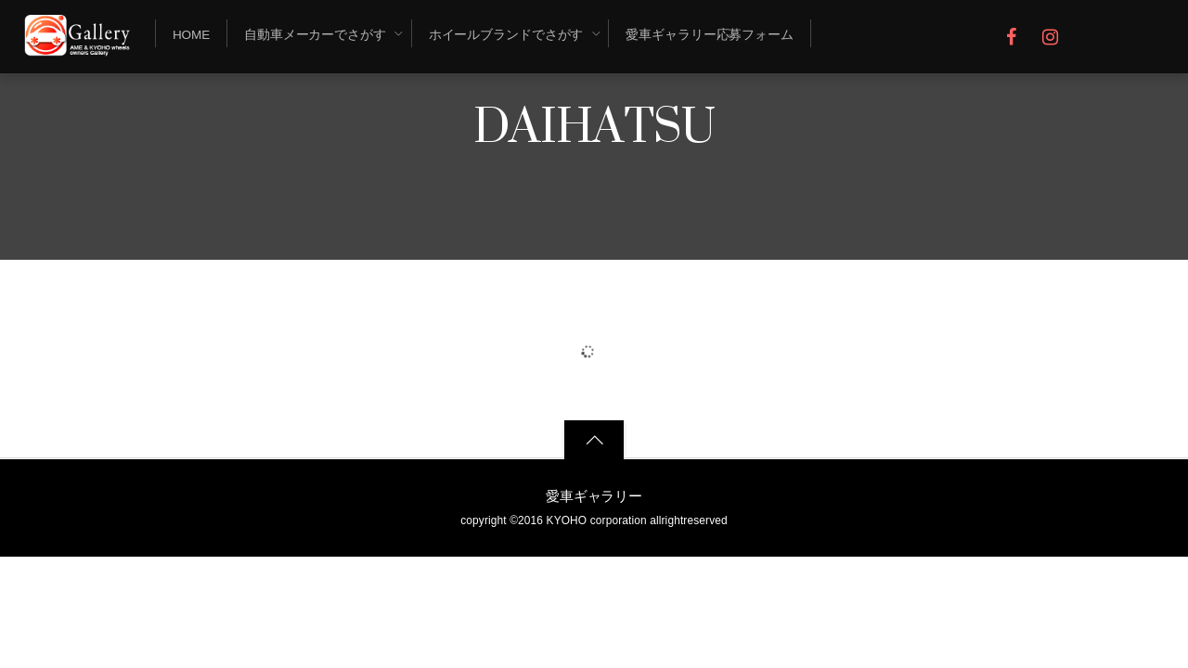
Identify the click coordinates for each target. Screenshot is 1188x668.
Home (191, 35)
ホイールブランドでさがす (506, 35)
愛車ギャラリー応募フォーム (710, 35)
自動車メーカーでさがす (315, 35)
